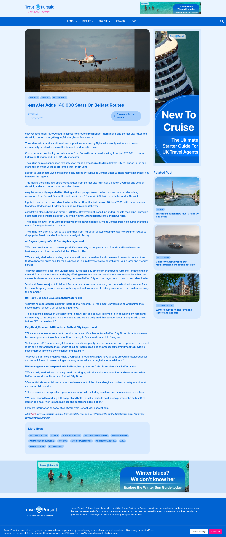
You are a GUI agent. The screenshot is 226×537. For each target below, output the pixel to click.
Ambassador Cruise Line (42, 441)
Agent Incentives (71, 436)
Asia (122, 441)
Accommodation (38, 436)
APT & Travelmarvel (81, 441)
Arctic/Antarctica (106, 441)
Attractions (55, 447)
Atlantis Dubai (37, 447)
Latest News (59, 98)
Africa (54, 436)
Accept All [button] (215, 531)
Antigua (63, 441)
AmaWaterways (119, 436)
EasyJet (45, 98)
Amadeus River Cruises (96, 436)
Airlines (34, 98)
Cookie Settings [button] (199, 531)
